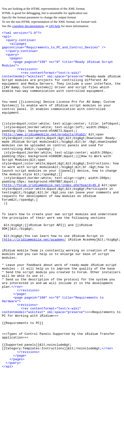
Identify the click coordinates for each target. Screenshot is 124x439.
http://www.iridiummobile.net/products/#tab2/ (45, 155)
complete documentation (28, 26)
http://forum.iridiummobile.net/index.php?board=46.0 (52, 216)
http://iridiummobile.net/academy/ (35, 281)
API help (54, 26)
